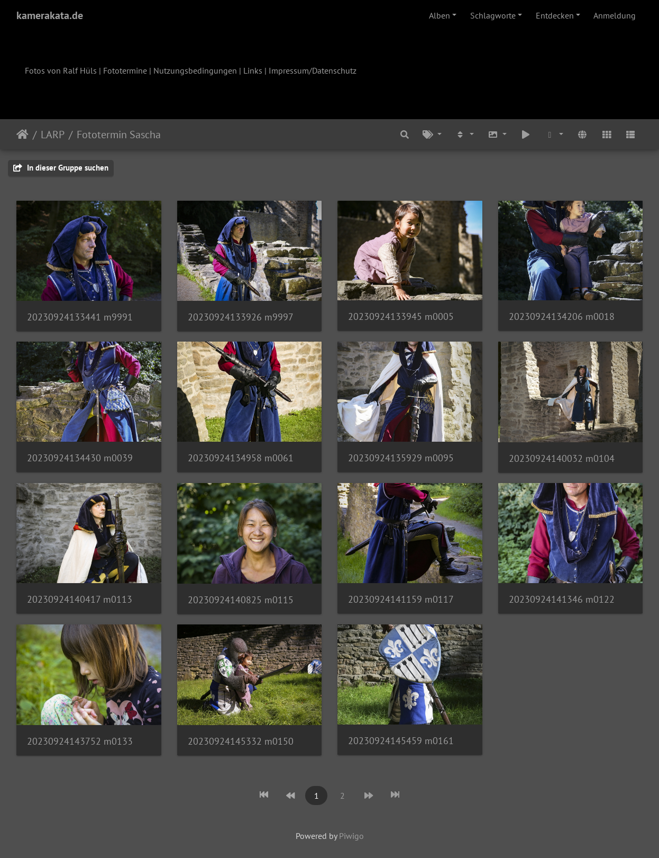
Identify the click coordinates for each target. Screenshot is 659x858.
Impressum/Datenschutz (312, 70)
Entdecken (555, 15)
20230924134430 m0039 (80, 457)
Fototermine (125, 70)
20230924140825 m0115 (241, 599)
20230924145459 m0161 (401, 740)
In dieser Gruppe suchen (60, 168)
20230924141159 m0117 (401, 599)
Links (252, 70)
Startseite (22, 134)
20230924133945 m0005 (401, 316)
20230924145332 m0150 (241, 741)
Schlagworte (493, 15)
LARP (53, 134)
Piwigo (351, 835)
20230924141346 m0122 (562, 599)
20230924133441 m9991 (80, 317)
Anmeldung (614, 15)
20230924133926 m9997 (241, 317)
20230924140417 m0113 (79, 599)
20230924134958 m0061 (241, 457)
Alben (439, 15)
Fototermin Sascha (119, 134)
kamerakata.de (49, 15)
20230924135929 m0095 (401, 457)
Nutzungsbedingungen (195, 70)
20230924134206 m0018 (562, 316)
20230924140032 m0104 (562, 458)
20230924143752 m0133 (80, 741)
